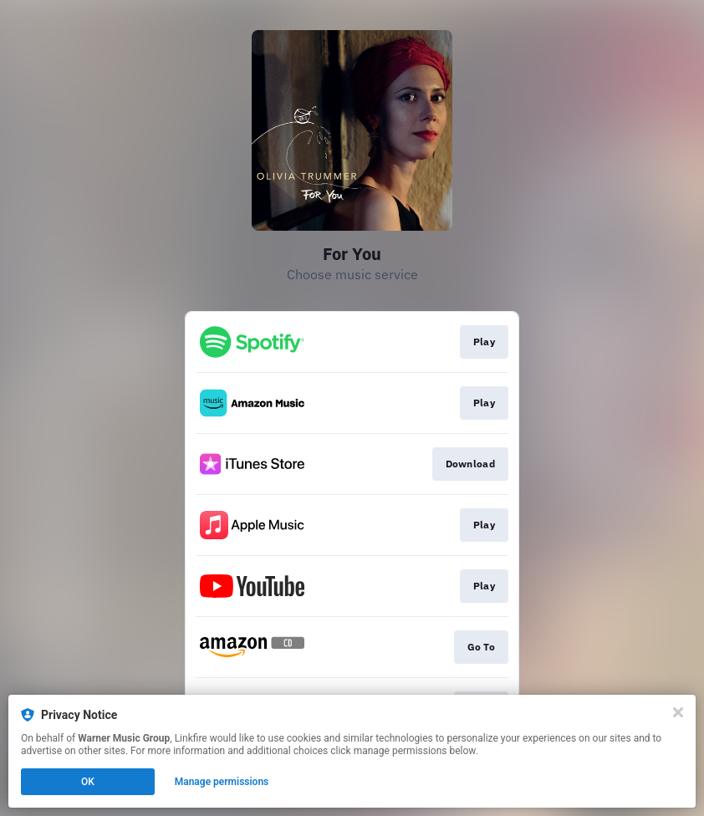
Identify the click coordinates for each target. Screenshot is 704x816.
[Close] (678, 712)
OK (87, 782)
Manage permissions (222, 782)
